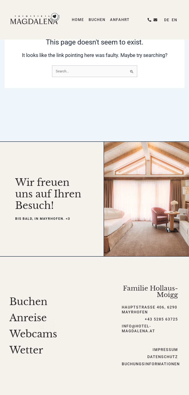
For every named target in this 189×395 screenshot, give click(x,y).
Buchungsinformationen (151, 364)
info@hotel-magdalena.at (138, 328)
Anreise (28, 318)
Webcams (33, 334)
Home (78, 20)
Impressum (165, 349)
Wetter (26, 350)
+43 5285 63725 (161, 319)
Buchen (97, 20)
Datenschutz (162, 357)
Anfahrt (120, 20)
